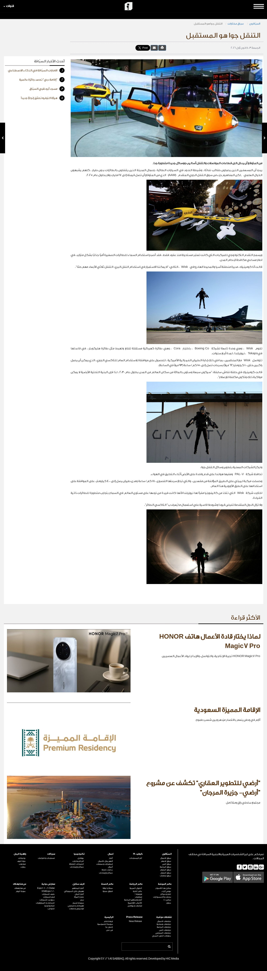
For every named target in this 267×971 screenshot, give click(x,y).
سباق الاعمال (165, 858)
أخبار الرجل (79, 894)
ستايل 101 (167, 900)
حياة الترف (21, 861)
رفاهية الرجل (20, 854)
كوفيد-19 (138, 854)
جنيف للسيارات (48, 894)
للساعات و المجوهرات (45, 903)
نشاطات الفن (165, 930)
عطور (168, 903)
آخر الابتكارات (78, 861)
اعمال (110, 854)
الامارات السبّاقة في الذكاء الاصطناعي (36, 70)
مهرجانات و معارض (76, 906)
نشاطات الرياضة (164, 927)
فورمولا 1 (138, 894)
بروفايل (80, 858)
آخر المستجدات (135, 858)
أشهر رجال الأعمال (105, 861)
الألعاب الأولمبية (135, 903)
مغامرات (138, 897)
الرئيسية (108, 917)
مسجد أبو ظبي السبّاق (47, 88)
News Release (135, 921)
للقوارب (51, 909)
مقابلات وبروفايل (134, 906)
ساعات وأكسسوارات (162, 897)
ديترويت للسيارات (47, 900)
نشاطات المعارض (163, 933)
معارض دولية (48, 884)
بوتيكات (22, 858)
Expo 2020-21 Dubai (46, 888)
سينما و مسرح (78, 903)
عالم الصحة (107, 884)
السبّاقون (254, 23)
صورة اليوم (21, 891)
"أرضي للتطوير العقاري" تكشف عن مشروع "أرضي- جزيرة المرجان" (203, 788)
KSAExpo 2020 (48, 891)
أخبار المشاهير (78, 888)
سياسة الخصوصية (105, 924)
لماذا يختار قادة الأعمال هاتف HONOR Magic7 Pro (209, 641)
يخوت (23, 867)
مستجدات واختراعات (46, 858)
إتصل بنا (109, 927)
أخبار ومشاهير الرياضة (133, 900)
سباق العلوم (165, 870)
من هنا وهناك (19, 884)
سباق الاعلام (166, 861)
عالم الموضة (165, 884)
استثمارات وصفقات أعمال (104, 865)
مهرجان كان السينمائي (74, 891)
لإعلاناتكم (108, 921)
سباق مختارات (236, 23)
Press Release (134, 917)
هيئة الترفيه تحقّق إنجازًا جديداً (43, 98)
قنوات (8, 6)
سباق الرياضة (165, 867)
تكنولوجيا (79, 854)
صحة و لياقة (108, 888)
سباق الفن (166, 864)
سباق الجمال (165, 873)
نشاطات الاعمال (164, 921)
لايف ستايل (78, 884)
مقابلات (22, 864)
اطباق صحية (108, 891)
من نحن (109, 930)
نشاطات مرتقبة (164, 917)
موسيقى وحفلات (76, 909)
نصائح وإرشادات (106, 873)
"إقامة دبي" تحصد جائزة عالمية (42, 79)
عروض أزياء (166, 891)
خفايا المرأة (79, 897)
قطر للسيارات (49, 897)
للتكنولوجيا (49, 906)
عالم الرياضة (136, 884)
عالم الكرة (137, 891)
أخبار (111, 858)
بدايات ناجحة (107, 870)
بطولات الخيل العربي (161, 936)
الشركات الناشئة (76, 864)
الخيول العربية (136, 888)
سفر (82, 900)
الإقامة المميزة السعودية (227, 710)
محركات (51, 854)
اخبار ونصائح (165, 894)
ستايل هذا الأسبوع (163, 888)
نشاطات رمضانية (163, 924)
